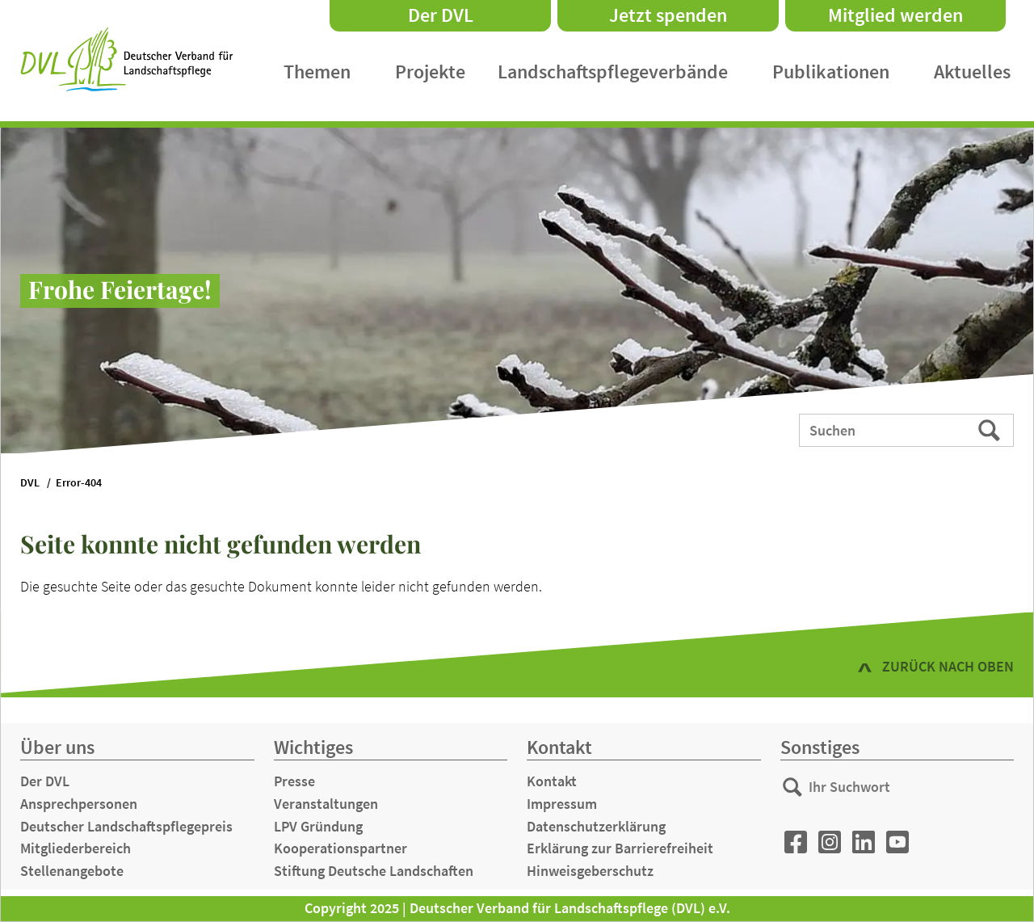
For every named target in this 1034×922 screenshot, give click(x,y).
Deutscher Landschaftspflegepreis (126, 826)
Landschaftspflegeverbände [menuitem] (613, 71)
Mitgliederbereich (75, 848)
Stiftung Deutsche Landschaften (373, 870)
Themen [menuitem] (317, 71)
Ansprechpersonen (78, 803)
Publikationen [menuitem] (830, 71)
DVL (30, 483)
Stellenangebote (72, 870)
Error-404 (79, 483)
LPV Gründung (318, 826)
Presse (294, 781)
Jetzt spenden (668, 14)
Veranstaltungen (326, 803)
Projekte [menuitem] (430, 71)
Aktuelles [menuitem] (972, 71)
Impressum (562, 803)
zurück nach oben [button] (948, 666)
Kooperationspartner (340, 848)
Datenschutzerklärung (596, 826)
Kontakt (552, 781)
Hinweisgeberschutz (590, 870)
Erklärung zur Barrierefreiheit (620, 848)
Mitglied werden (895, 14)
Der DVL (440, 14)
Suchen (991, 429)
